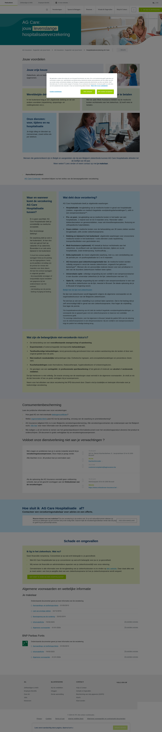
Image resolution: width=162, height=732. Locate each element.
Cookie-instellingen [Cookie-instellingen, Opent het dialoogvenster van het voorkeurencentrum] (56, 91)
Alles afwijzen (88, 91)
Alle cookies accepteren (105, 91)
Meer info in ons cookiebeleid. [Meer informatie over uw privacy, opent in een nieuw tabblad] (99, 86)
